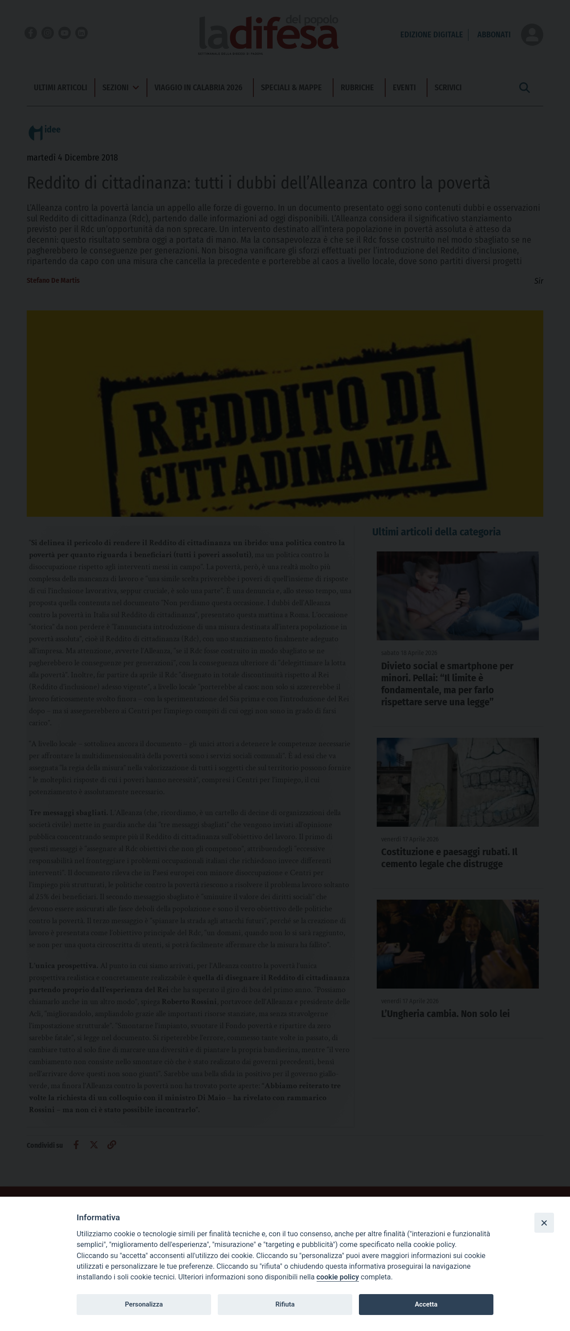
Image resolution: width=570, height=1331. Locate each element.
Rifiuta (284, 1304)
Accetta (426, 1304)
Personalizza (144, 1304)
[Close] (544, 1222)
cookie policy (338, 1277)
